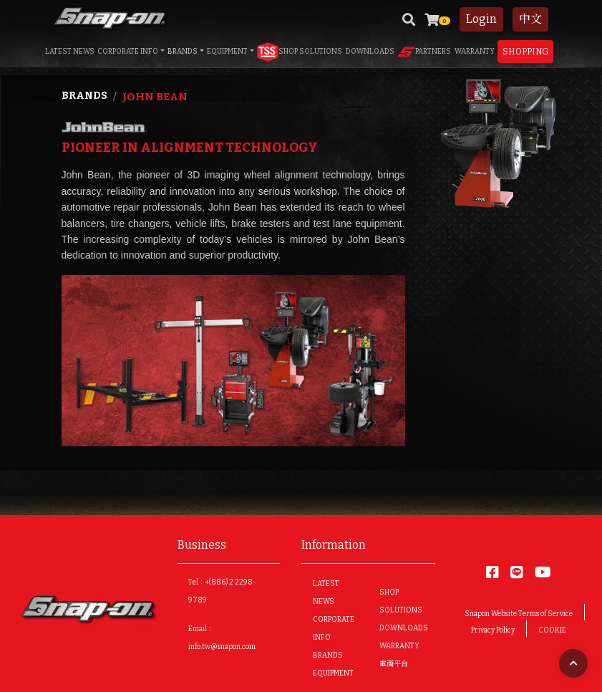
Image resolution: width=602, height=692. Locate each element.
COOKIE (552, 630)
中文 (530, 19)
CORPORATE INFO (127, 51)
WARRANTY (475, 51)
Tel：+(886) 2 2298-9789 (222, 591)
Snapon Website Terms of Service (519, 614)
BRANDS (183, 51)
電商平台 (393, 664)
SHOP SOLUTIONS (299, 52)
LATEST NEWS (69, 51)
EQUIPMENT (227, 51)
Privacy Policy (493, 630)
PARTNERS (424, 52)
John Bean (155, 96)
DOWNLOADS (370, 51)
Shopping (525, 52)
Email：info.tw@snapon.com (222, 638)
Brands (84, 96)
